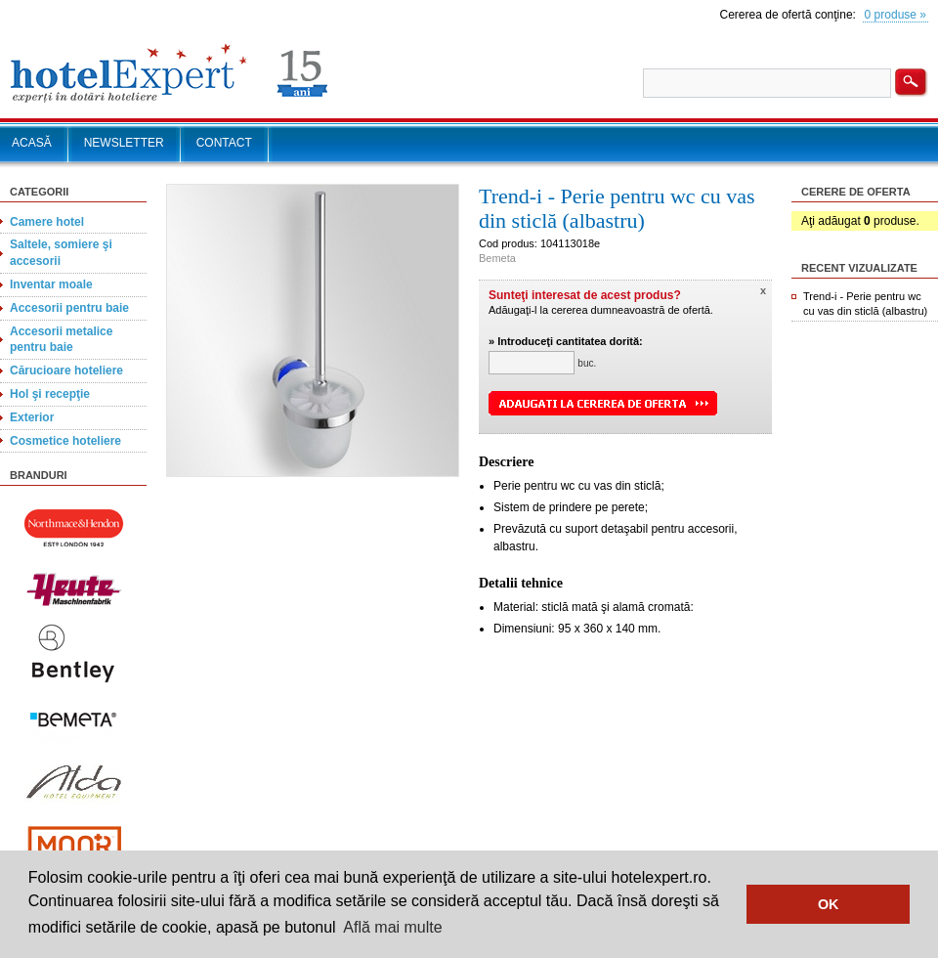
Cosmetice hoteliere (65, 441)
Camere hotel (47, 222)
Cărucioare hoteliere (66, 370)
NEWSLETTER (124, 143)
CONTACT (224, 143)
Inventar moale (51, 284)
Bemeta (497, 258)
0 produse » (895, 15)
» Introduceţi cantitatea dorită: (566, 341)
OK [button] (828, 904)
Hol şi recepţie (50, 394)
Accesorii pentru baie (69, 308)
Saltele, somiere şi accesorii (61, 253)
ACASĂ (32, 143)
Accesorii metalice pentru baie (61, 340)
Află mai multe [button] (392, 927)
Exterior (32, 417)
